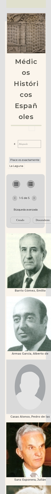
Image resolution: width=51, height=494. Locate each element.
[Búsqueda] (29, 144)
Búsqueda (14, 144)
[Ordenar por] (20, 220)
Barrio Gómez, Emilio (30, 290)
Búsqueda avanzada (26, 209)
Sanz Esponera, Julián (30, 479)
